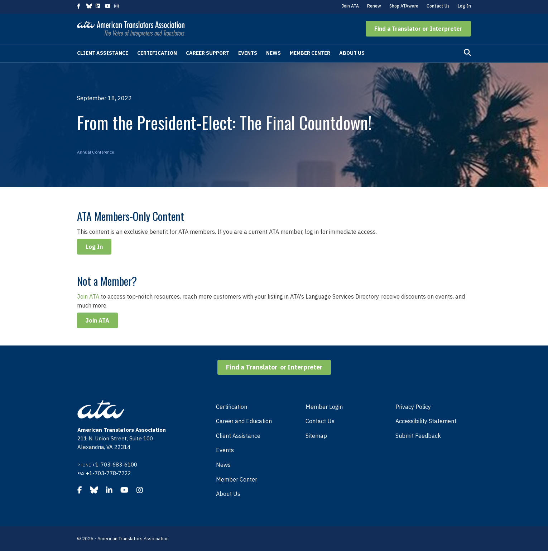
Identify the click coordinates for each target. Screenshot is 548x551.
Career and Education (244, 421)
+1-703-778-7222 (108, 473)
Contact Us (438, 6)
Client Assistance (102, 53)
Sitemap (316, 435)
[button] (418, 29)
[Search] (467, 52)
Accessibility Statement (425, 421)
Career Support (207, 53)
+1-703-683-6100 (114, 464)
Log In (464, 6)
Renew (374, 6)
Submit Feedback (418, 435)
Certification (157, 53)
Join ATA (350, 6)
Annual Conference (95, 152)
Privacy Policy (413, 406)
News (273, 53)
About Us (352, 53)
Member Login (324, 406)
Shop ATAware (403, 6)
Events (247, 53)
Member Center (310, 53)
